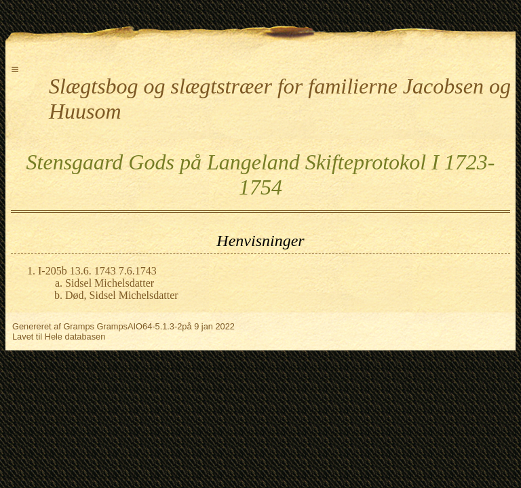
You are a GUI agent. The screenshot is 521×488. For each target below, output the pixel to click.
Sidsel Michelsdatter (109, 283)
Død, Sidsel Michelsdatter (121, 295)
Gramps (78, 326)
